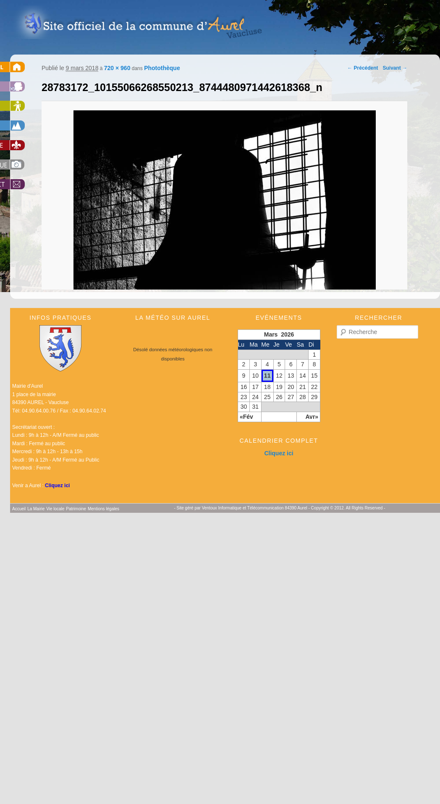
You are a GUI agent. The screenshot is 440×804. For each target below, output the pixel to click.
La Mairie (36, 508)
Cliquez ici (57, 485)
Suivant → (395, 68)
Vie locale (55, 508)
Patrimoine (76, 508)
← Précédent (362, 68)
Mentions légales (103, 508)
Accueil (19, 508)
